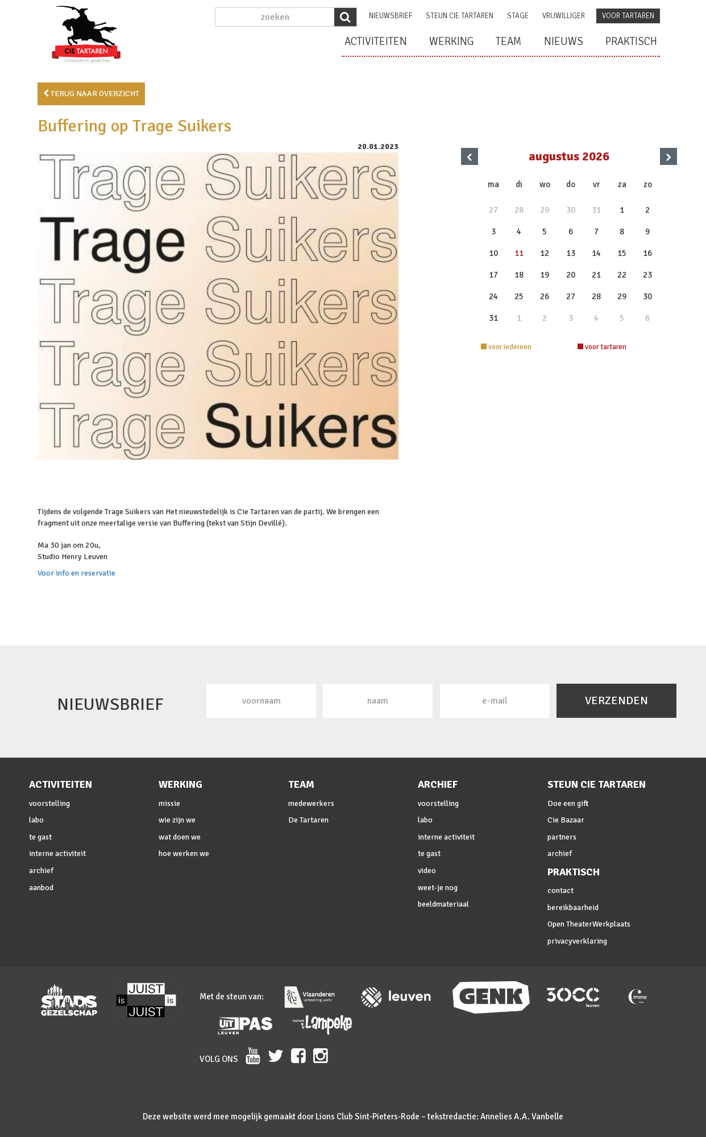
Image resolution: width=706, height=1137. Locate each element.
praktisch (631, 41)
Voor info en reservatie (76, 573)
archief (41, 870)
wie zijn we (177, 820)
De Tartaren (308, 820)
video (427, 870)
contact (560, 890)
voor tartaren (628, 15)
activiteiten (375, 41)
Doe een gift (567, 803)
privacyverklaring (577, 941)
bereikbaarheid (573, 907)
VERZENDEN (616, 700)
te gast (40, 837)
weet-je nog (438, 887)
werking (451, 41)
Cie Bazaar (565, 820)
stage (518, 15)
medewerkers (311, 803)
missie (169, 803)
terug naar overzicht (91, 93)
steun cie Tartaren (459, 15)
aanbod (41, 887)
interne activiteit (57, 853)
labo (36, 820)
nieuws (563, 41)
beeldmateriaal (443, 904)
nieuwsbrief (390, 15)
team (509, 41)
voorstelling (49, 803)
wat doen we (180, 837)
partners (561, 837)
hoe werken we (184, 853)
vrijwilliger (563, 15)
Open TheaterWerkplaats (588, 924)
